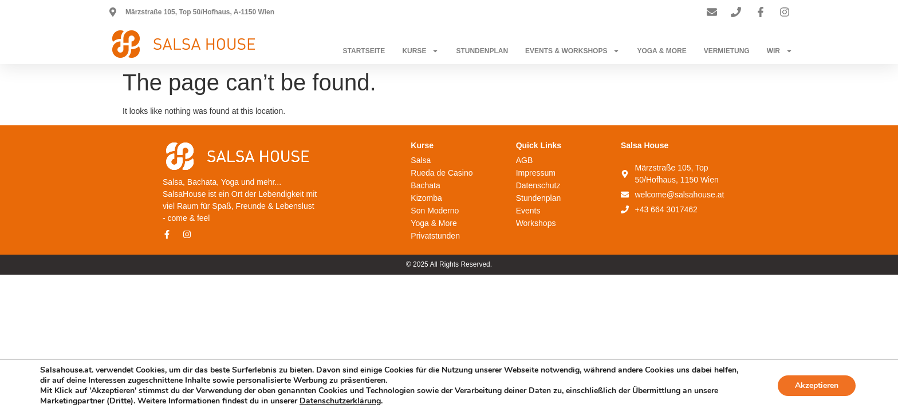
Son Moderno (435, 211)
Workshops (536, 223)
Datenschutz (538, 185)
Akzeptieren (816, 385)
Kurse (420, 51)
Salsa (421, 160)
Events (528, 211)
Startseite (364, 51)
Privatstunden (435, 236)
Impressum (536, 173)
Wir (780, 51)
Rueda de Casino (441, 173)
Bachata (425, 185)
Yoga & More (661, 51)
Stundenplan (482, 51)
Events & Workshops (572, 51)
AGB (524, 160)
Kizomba (426, 198)
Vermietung (727, 51)
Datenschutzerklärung (340, 400)
